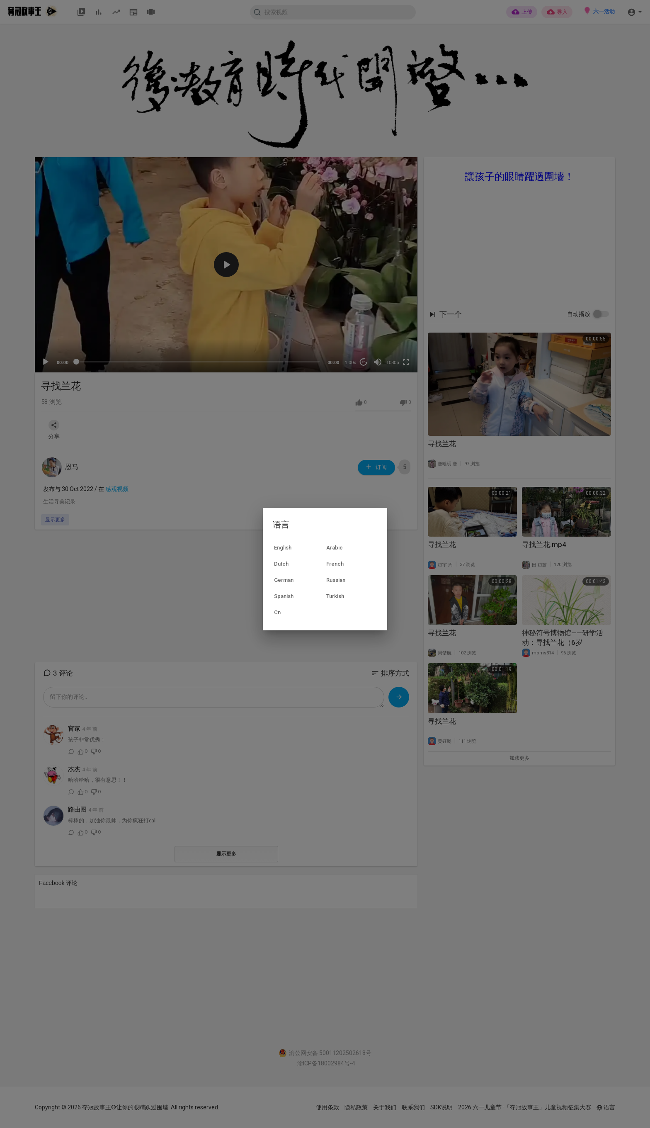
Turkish (335, 596)
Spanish (283, 596)
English (282, 548)
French (335, 564)
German (283, 580)
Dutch (281, 564)
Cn (277, 612)
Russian (335, 580)
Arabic (334, 548)
